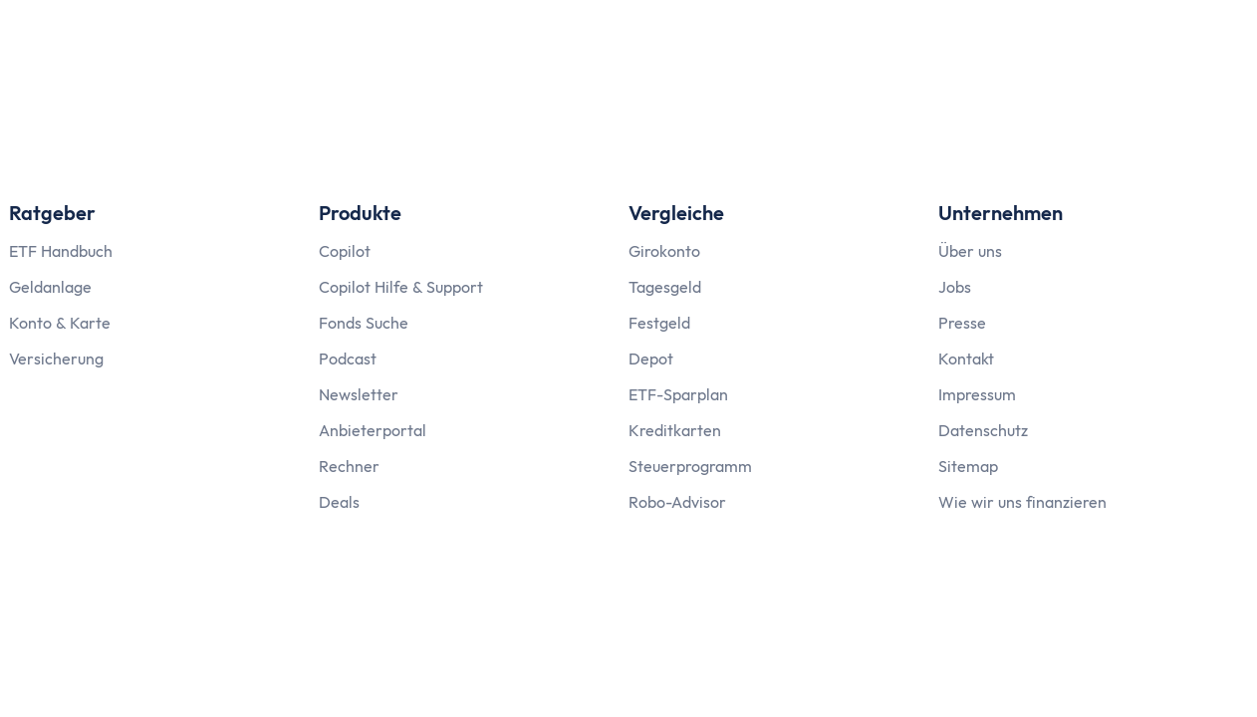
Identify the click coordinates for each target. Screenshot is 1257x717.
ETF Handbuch (61, 251)
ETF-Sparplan (678, 394)
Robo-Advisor (677, 502)
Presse (962, 323)
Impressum (977, 394)
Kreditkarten (674, 430)
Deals (339, 502)
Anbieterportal (372, 430)
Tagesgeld (664, 287)
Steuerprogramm (690, 466)
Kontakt (966, 358)
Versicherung (56, 358)
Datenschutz (983, 430)
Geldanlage (50, 287)
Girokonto (664, 251)
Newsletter (358, 394)
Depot (650, 358)
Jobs (954, 287)
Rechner (349, 466)
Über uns (970, 251)
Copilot (345, 251)
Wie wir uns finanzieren (1022, 502)
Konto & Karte (60, 323)
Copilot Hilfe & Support (401, 287)
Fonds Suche (363, 323)
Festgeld (659, 323)
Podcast (348, 358)
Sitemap (968, 466)
